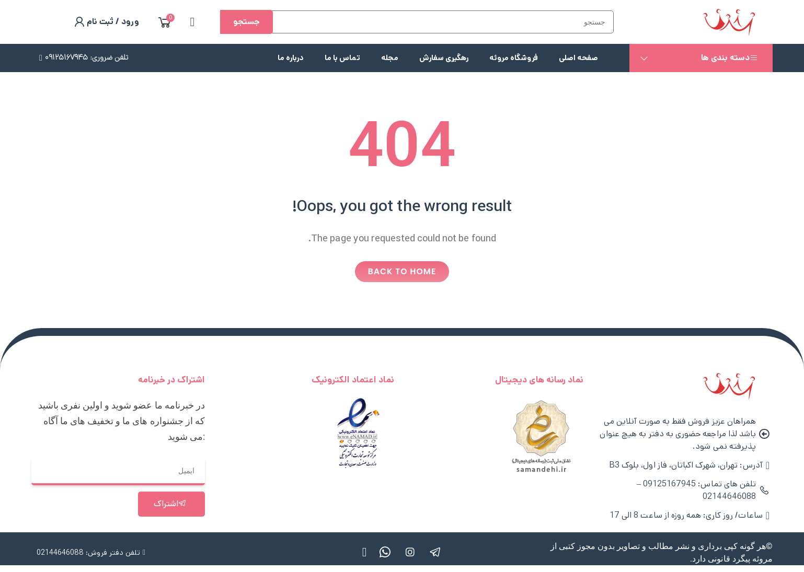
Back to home (402, 272)
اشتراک (170, 505)
